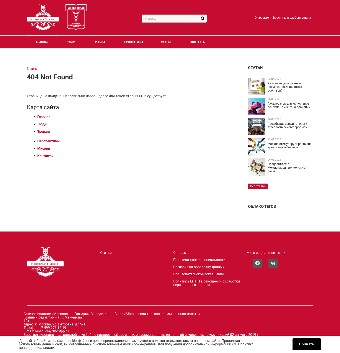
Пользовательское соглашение (198, 274)
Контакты (197, 42)
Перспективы (133, 42)
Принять (306, 344)
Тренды (99, 42)
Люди (71, 42)
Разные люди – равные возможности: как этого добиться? (285, 87)
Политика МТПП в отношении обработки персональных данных (206, 283)
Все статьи (258, 186)
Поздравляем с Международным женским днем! (287, 167)
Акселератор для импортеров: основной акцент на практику (289, 105)
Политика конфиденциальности (199, 260)
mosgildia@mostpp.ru (52, 331)
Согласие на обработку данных (198, 267)
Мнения (166, 42)
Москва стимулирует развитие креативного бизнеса (289, 145)
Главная (42, 42)
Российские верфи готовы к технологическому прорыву (287, 125)
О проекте (262, 18)
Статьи (106, 252)
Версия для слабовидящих (292, 18)
